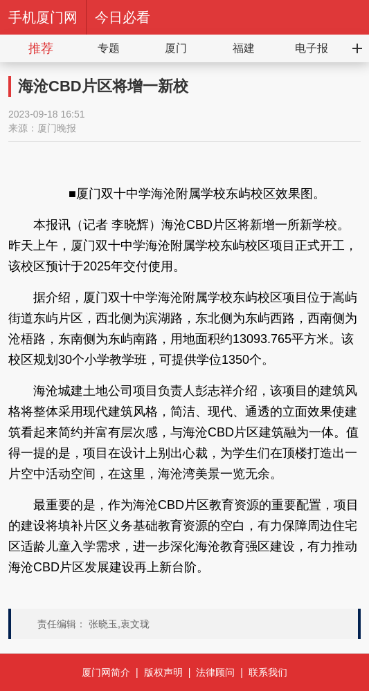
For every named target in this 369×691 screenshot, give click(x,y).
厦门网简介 (106, 672)
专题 (109, 48)
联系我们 (268, 672)
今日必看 (122, 17)
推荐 (40, 48)
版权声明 (163, 672)
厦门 (176, 48)
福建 (244, 48)
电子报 (311, 48)
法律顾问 (215, 672)
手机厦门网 (43, 17)
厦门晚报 (56, 127)
